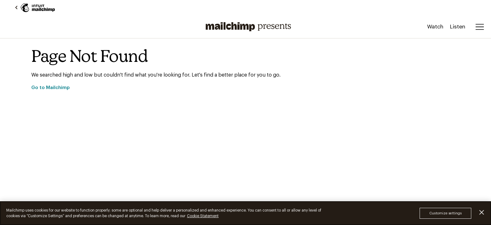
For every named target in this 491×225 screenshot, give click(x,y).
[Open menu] (479, 27)
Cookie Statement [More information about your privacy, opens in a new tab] (203, 216)
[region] (245, 213)
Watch (435, 26)
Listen (457, 26)
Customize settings (445, 213)
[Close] (481, 212)
